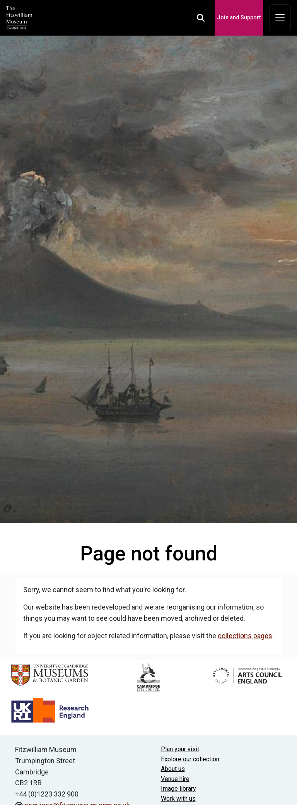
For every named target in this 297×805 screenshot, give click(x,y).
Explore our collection (190, 759)
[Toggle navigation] (280, 17)
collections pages (245, 636)
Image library (178, 788)
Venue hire (175, 779)
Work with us (178, 798)
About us (173, 768)
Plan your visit (180, 749)
